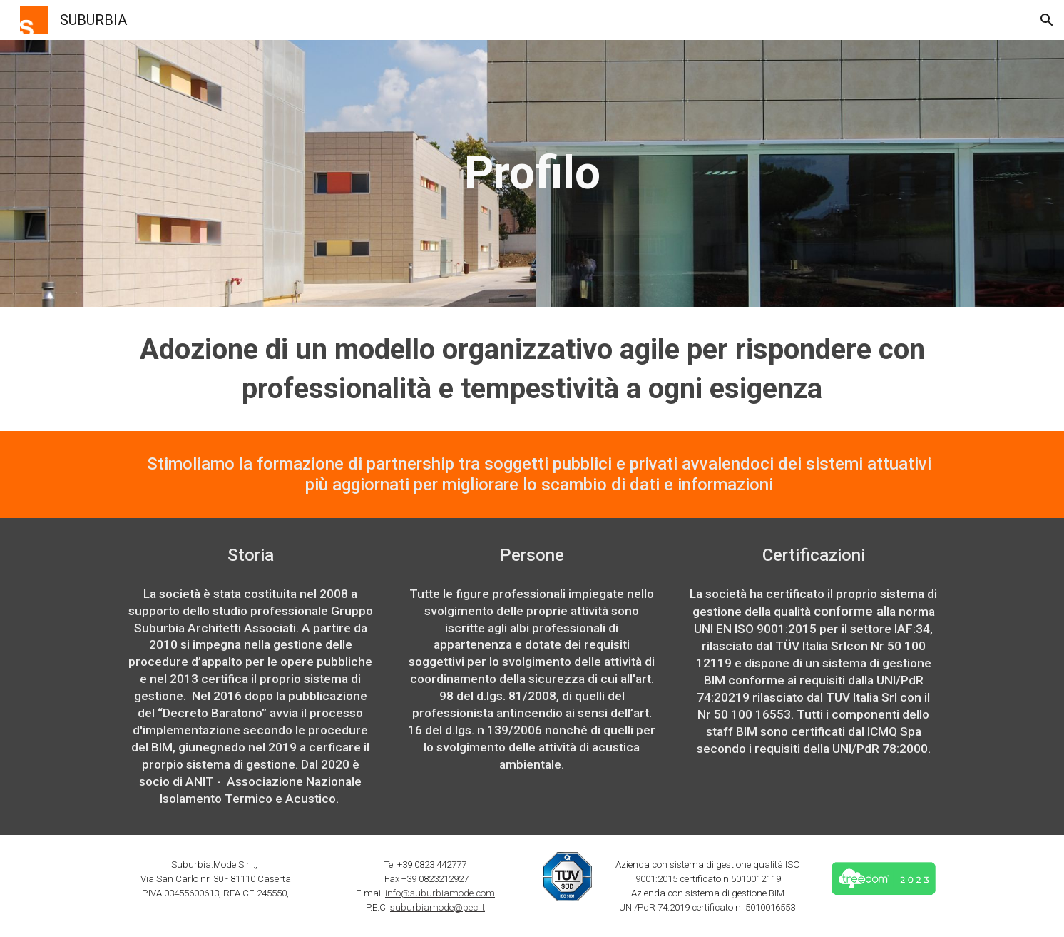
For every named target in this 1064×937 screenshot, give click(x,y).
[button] (1047, 20)
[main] (532, 173)
